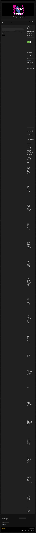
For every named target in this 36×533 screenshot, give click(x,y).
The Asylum (28, 483)
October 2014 (28, 305)
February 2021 (28, 229)
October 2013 (28, 317)
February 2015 (28, 302)
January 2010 (28, 355)
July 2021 (28, 224)
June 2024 (28, 187)
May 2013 (28, 322)
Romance (28, 463)
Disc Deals (28, 401)
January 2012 (28, 335)
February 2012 (28, 334)
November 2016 (28, 280)
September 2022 (29, 209)
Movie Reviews (28, 446)
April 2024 (28, 189)
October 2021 (28, 221)
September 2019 (29, 247)
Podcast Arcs (33, 527)
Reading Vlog (28, 460)
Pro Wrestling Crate (29, 458)
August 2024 (28, 185)
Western (28, 502)
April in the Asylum (29, 373)
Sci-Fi (27, 465)
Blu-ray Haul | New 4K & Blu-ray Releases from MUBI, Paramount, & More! (30, 137)
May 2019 (28, 249)
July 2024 (28, 186)
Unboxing (28, 495)
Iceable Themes (3, 528)
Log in (27, 509)
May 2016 (28, 286)
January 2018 (28, 265)
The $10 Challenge (29, 481)
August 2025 (28, 172)
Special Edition (28, 474)
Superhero (28, 478)
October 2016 (28, 281)
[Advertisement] (30, 48)
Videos (28, 500)
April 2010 (28, 352)
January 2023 (28, 205)
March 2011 (28, 341)
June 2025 (28, 174)
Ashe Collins (8, 28)
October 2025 (28, 170)
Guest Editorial (28, 423)
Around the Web (27, 527)
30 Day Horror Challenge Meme (30, 360)
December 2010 (28, 344)
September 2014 (29, 306)
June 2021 (28, 225)
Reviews (28, 461)
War (27, 501)
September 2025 (29, 171)
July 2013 (28, 320)
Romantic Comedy (29, 464)
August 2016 (28, 283)
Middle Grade (28, 443)
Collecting (28, 390)
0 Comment (19, 28)
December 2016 (28, 279)
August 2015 (28, 296)
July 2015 (28, 297)
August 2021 (28, 223)
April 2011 (28, 340)
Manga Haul (28, 438)
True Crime (28, 493)
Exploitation (28, 410)
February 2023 (28, 204)
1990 (21, 28)
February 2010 (28, 354)
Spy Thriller (28, 475)
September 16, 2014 (4, 28)
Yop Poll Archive (22, 530)
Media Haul (28, 440)
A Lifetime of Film (11, 28)
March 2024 (28, 190)
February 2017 (28, 277)
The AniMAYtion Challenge (30, 482)
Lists (27, 437)
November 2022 (28, 207)
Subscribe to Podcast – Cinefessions (29, 43)
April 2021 (28, 227)
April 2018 (28, 262)
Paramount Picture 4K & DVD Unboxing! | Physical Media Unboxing (30, 131)
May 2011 (28, 339)
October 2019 (28, 246)
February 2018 (28, 264)
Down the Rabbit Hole (29, 404)
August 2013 (28, 319)
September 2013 (29, 318)
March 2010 (28, 353)
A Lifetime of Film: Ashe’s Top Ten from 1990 (11, 26)
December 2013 (28, 316)
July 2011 (28, 337)
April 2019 (28, 250)
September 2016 (29, 282)
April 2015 (28, 300)
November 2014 (28, 304)
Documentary (28, 402)
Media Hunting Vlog (29, 441)
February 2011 (28, 342)
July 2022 (28, 211)
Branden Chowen (29, 145)
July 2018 (28, 259)
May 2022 (28, 213)
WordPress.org (28, 512)
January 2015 (28, 303)
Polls (27, 457)
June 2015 (28, 298)
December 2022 (28, 206)
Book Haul (28, 376)
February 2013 (28, 325)
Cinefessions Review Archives (27, 530)
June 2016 (28, 285)
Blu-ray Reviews (28, 374)
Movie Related (15, 28)
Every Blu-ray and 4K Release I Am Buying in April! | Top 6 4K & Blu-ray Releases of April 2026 (30, 139)
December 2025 (28, 168)
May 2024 (28, 188)
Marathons (28, 439)
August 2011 (28, 336)
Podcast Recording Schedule (31, 528)
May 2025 (28, 175)
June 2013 (28, 321)
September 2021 (29, 222)
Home (29, 21)
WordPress (12, 527)
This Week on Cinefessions (30, 485)
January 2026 (28, 167)
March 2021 (28, 228)
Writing (16, 28)
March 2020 (28, 241)
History (28, 424)
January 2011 (28, 343)
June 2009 (28, 356)
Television (28, 480)
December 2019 (28, 244)
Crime (27, 399)
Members (30, 527)
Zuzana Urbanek (29, 158)
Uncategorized (28, 496)
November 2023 (28, 194)
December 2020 (28, 231)
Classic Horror (28, 388)
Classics (28, 389)
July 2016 (28, 284)
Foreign (28, 418)
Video (27, 497)
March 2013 (28, 324)
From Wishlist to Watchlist (29, 419)
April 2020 (28, 240)
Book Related (28, 377)
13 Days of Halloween (29, 359)
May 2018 (28, 261)
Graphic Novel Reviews (29, 422)
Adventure (28, 369)
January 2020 (28, 243)
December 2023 (28, 193)
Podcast (28, 456)
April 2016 (28, 287)
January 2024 (28, 192)
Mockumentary (28, 444)
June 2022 (28, 212)
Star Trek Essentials (29, 476)
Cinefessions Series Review (30, 385)
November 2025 (28, 169)
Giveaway (28, 420)
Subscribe (29, 60)
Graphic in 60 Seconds (29, 421)
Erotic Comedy (28, 409)
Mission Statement (32, 530)
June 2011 (28, 338)
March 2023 (28, 203)
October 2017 (28, 268)
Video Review (28, 499)
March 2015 (28, 301)
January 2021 (28, 230)
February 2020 (28, 242)
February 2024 (28, 191)
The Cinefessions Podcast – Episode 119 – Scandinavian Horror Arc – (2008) (30, 146)
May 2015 (28, 299)
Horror (27, 425)
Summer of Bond (29, 477)
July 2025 (28, 173)
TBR (27, 479)
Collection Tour (28, 391)
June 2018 (28, 260)
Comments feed (28, 511)
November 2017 (28, 267)
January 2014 (28, 315)
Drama (28, 405)
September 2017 (29, 269)
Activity (24, 527)
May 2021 (28, 226)
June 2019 (28, 248)
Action (27, 368)
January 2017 (28, 278)
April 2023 (28, 202)
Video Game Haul (29, 498)
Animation (28, 372)
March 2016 (28, 288)
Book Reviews (28, 378)
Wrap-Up (28, 503)
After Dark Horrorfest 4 (29, 371)
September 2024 (29, 184)
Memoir (28, 442)
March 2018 (28, 263)
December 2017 (28, 266)
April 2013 (28, 323)
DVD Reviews (28, 408)
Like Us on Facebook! (30, 64)
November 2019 (28, 245)
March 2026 (28, 165)
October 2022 (28, 208)
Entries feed (28, 510)
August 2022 (28, 210)
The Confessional (29, 484)
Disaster (28, 400)
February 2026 (28, 166)
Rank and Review (29, 459)
